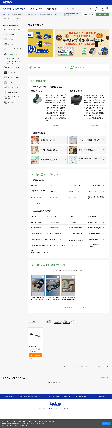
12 (90, 366)
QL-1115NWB (92, 222)
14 (99, 366)
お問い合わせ (102, 14)
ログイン (97, 10)
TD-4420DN (73, 245)
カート (107, 9)
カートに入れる (35, 355)
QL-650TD (72, 216)
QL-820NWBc (54, 222)
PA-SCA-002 (32, 346)
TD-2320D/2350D (94, 233)
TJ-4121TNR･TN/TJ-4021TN (95, 245)
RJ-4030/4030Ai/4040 (95, 228)
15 (103, 366)
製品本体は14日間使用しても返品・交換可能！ (71, 14)
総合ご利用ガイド (88, 14)
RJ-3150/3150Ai (55, 228)
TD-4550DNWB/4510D (57, 245)
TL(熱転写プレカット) (95, 186)
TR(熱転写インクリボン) (38, 191)
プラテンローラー (74, 198)
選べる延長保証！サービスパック (50, 14)
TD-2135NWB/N (55, 233)
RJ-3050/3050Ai (36, 228)
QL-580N (53, 216)
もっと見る (68, 307)
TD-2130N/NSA (36, 233)
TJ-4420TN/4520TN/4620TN (39, 252)
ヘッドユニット (55, 198)
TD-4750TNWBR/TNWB (76, 239)
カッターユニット (37, 198)
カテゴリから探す (36, 9)
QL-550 (33, 216)
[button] (96, 44)
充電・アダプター (74, 191)
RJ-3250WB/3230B (75, 228)
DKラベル (34, 186)
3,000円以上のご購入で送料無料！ (14, 14)
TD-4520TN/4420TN (38, 245)
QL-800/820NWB (37, 222)
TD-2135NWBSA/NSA (76, 233)
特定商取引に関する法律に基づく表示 (31, 396)
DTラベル (53, 191)
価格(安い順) (57, 323)
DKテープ (53, 186)
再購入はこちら (52, 9)
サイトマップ (67, 396)
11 (86, 366)
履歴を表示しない (105, 377)
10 (82, 366)
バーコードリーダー (37, 204)
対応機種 (30, 358)
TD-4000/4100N (55, 239)
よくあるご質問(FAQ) (53, 396)
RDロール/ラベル (74, 186)
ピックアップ (70, 321)
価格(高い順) (66, 323)
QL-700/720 (92, 216)
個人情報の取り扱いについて (84, 396)
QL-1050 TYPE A (74, 222)
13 (94, 366)
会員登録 (102, 10)
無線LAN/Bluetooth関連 (95, 198)
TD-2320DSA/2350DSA (39, 239)
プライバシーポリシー (11, 425)
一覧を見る (56, 125)
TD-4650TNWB (93, 239)
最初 (65, 366)
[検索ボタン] (90, 9)
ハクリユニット (93, 191)
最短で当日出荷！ (32, 14)
